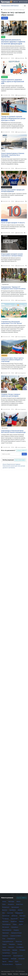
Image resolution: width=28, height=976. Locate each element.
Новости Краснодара (20, 459)
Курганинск (4, 77)
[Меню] (25, 5)
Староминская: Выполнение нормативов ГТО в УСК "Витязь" (11, 322)
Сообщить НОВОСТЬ (21, 450)
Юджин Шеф (20, 232)
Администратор (20, 265)
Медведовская (5, 113)
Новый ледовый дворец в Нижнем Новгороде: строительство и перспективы (12, 155)
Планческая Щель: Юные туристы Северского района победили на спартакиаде (12, 359)
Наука (3, 37)
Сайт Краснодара (5, 971)
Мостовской (4, 428)
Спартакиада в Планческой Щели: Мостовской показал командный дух (13, 431)
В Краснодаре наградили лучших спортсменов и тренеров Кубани (12, 255)
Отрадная (4, 391)
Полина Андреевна (21, 300)
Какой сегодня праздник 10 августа (13, 223)
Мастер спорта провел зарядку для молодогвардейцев (12, 190)
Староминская (5, 284)
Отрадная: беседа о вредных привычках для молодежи (10, 395)
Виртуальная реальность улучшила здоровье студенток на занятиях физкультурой (13, 42)
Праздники (4, 220)
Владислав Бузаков (21, 168)
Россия (3, 150)
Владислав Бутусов (21, 95)
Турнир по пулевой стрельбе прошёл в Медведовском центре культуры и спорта (13, 118)
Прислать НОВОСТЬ (21, 897)
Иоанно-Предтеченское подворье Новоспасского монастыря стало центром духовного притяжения (14, 466)
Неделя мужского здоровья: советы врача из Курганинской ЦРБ (12, 81)
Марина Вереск (20, 201)
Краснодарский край (6, 187)
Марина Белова (20, 58)
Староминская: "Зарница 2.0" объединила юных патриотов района (13, 288)
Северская (4, 355)
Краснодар (4, 251)
